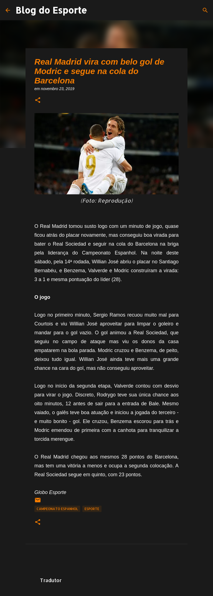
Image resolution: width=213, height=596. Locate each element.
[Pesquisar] (205, 10)
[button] (37, 100)
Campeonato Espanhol (57, 509)
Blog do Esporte (51, 10)
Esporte (92, 509)
